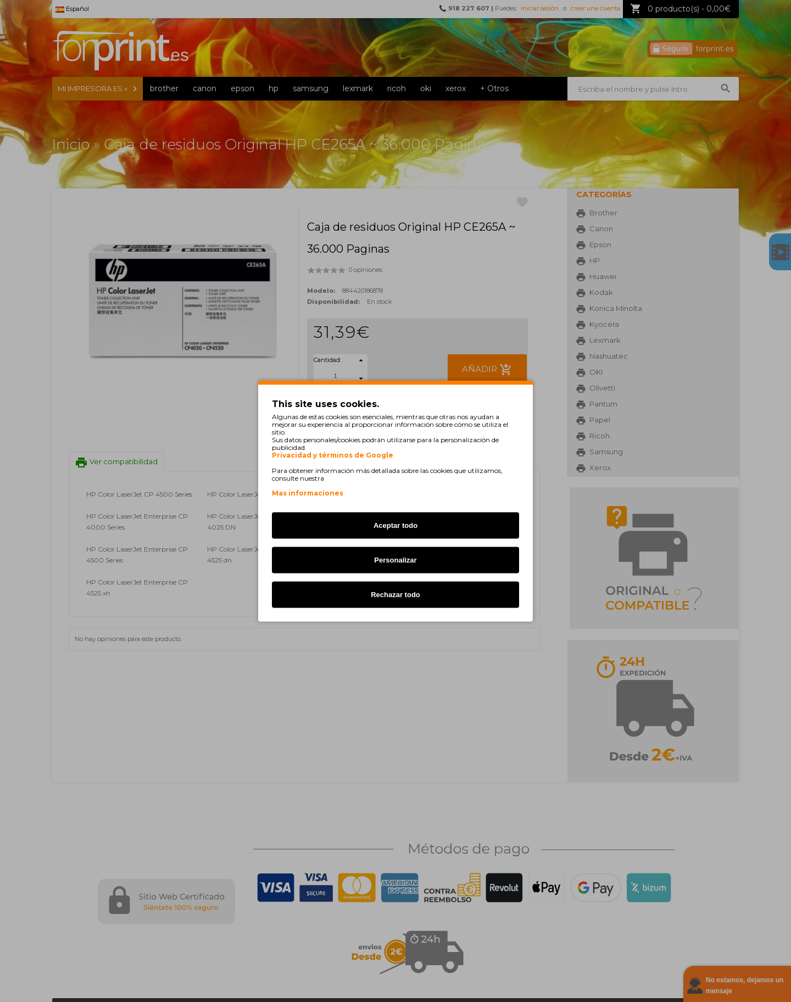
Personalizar (395, 560)
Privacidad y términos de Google (332, 455)
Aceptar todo (395, 525)
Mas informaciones (307, 493)
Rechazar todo (395, 595)
